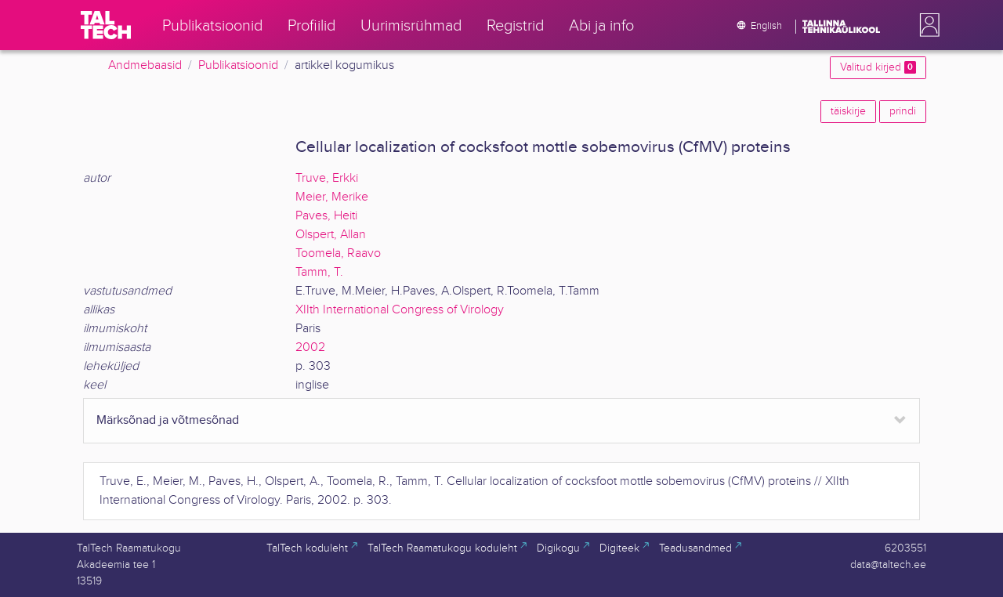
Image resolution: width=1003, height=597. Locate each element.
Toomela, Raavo (338, 253)
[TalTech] (106, 25)
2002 (310, 347)
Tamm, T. (319, 272)
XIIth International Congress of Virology (399, 309)
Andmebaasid (145, 65)
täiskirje (848, 111)
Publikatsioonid (238, 65)
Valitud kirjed (878, 67)
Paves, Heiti (326, 215)
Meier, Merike (331, 197)
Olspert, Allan (330, 234)
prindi (902, 111)
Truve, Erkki (326, 178)
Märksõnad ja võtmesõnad (167, 420)
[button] (926, 25)
